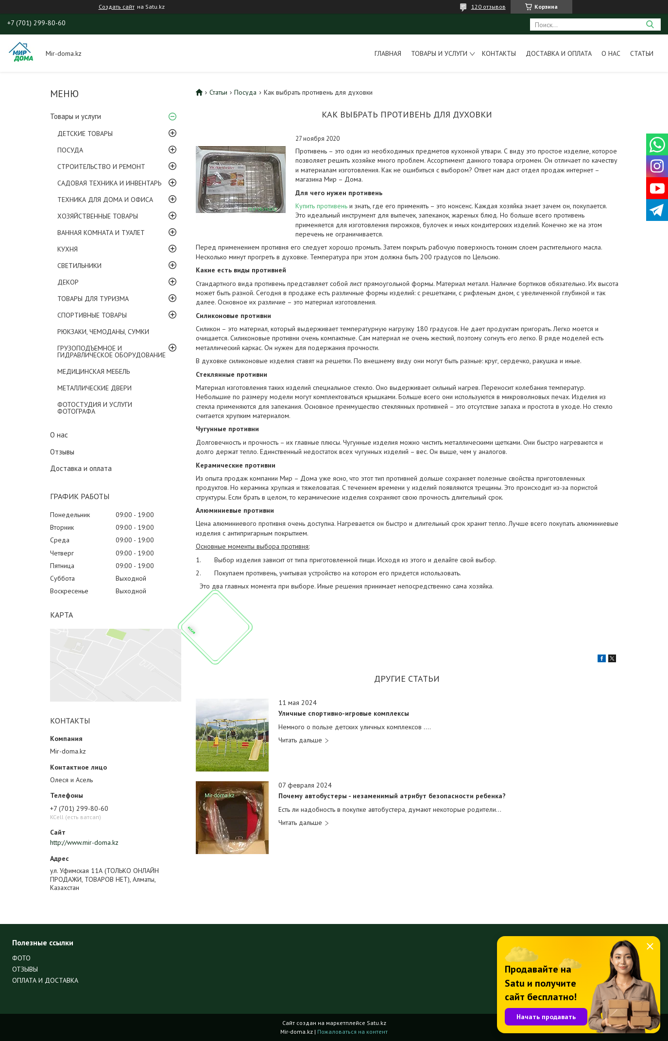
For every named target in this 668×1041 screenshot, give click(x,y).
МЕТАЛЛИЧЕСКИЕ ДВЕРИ (94, 388)
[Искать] (650, 24)
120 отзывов (488, 6)
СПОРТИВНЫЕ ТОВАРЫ (92, 315)
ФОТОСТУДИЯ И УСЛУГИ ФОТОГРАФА (94, 408)
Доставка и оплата (559, 53)
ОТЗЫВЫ (25, 969)
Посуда (245, 92)
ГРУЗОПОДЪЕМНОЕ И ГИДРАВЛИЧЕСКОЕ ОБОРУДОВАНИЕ (111, 351)
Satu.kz (376, 1022)
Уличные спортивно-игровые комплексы (343, 713)
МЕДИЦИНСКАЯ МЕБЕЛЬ (93, 371)
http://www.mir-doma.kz (84, 842)
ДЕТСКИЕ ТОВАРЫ (85, 133)
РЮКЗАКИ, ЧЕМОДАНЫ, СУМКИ (103, 331)
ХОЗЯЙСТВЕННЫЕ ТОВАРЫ (97, 216)
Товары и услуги (439, 53)
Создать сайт (117, 6)
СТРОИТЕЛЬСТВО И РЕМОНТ (101, 166)
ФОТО (21, 958)
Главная (388, 53)
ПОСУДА (70, 150)
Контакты (499, 53)
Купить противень (321, 205)
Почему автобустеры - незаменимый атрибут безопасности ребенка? (392, 796)
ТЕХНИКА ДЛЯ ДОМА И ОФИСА (105, 199)
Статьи (641, 53)
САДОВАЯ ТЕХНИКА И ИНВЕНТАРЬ (109, 183)
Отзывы (62, 451)
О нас (610, 53)
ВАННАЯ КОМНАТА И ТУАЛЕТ (101, 232)
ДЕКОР (68, 282)
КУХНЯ (67, 249)
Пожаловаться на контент (352, 1031)
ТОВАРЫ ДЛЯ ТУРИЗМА (93, 298)
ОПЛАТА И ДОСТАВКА (45, 980)
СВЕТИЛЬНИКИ (79, 265)
